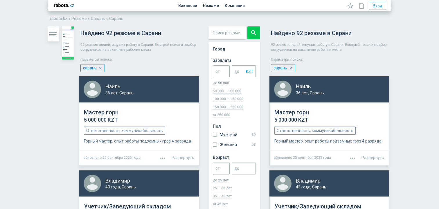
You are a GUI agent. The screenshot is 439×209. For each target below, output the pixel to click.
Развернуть (372, 152)
